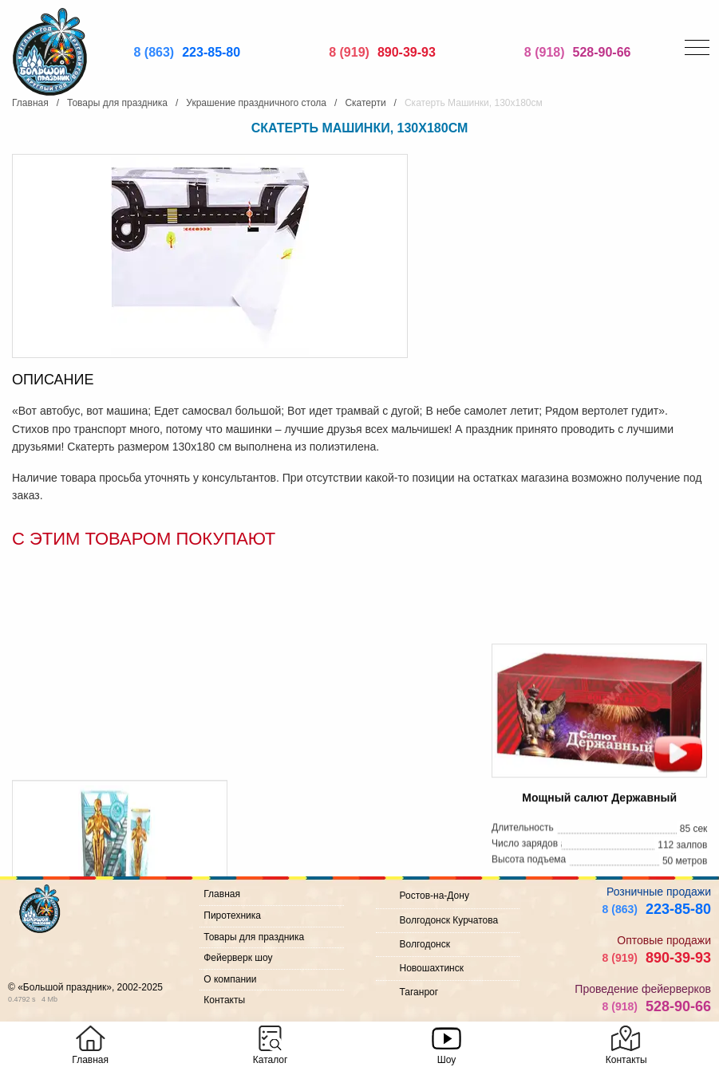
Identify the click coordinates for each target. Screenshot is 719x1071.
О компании (229, 979)
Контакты (224, 1000)
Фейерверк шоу (237, 957)
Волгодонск (425, 944)
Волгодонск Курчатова (449, 920)
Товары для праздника (117, 102)
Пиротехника (232, 915)
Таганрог (419, 992)
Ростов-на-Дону (434, 895)
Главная (30, 102)
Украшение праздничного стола (256, 102)
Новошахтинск (432, 968)
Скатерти (365, 102)
